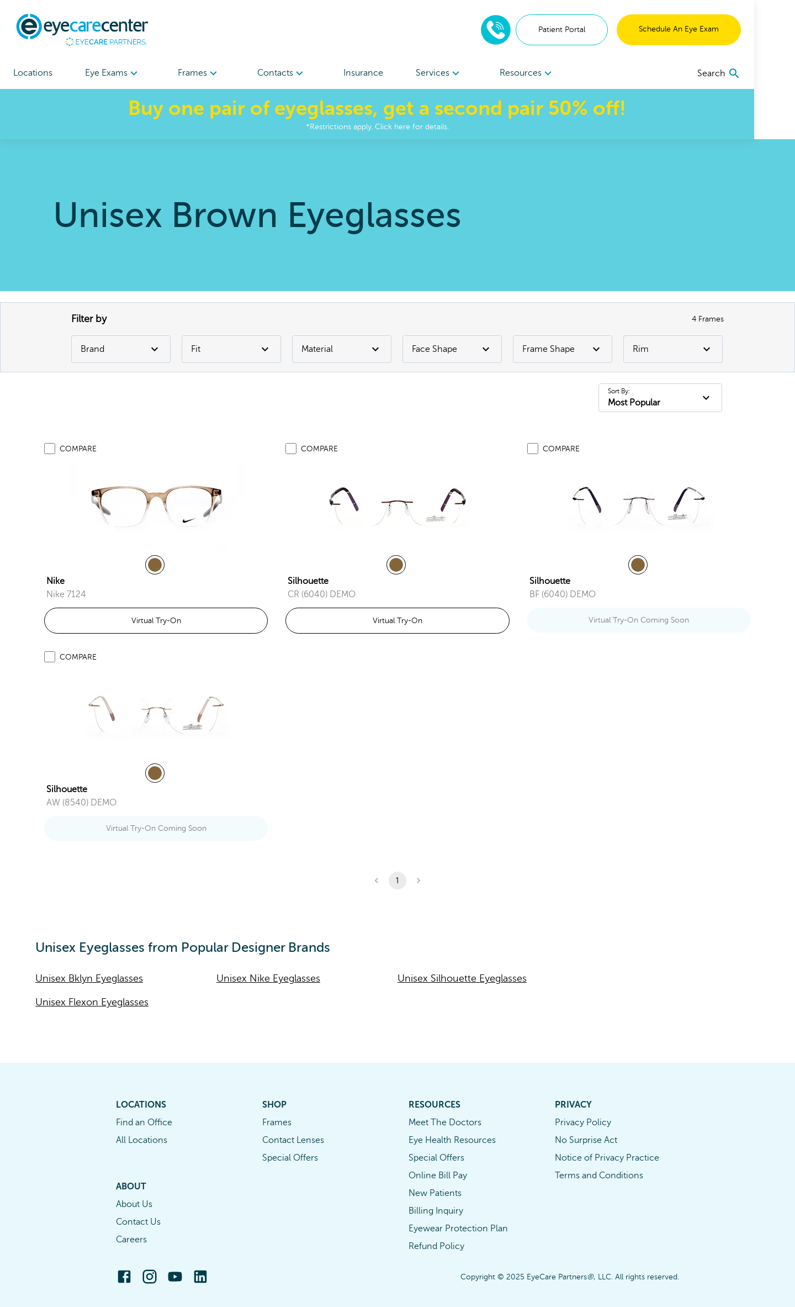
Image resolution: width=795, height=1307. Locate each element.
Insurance (384, 73)
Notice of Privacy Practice (607, 1158)
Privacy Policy (583, 1122)
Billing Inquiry (436, 1211)
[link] (156, 506)
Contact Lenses (293, 1140)
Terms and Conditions (599, 1175)
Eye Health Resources (452, 1140)
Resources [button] (557, 73)
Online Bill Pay (438, 1175)
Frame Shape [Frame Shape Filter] (562, 349)
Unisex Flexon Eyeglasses (92, 1002)
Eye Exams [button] (118, 73)
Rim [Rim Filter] (673, 349)
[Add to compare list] (49, 448)
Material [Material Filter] (341, 349)
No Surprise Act (586, 1140)
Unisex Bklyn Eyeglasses (89, 978)
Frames (277, 1122)
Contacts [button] (296, 73)
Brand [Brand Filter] (121, 349)
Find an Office (144, 1122)
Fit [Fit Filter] (231, 349)
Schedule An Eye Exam (720, 29)
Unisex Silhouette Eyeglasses (462, 978)
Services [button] (464, 73)
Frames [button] (209, 73)
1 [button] (397, 880)
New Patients (435, 1193)
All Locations (141, 1140)
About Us (134, 1204)
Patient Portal (602, 29)
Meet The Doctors (445, 1122)
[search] (760, 73)
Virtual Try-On (156, 620)
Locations (32, 73)
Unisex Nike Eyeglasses (268, 978)
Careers (131, 1240)
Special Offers (290, 1158)
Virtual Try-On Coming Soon (639, 620)
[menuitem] (118, 73)
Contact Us (138, 1222)
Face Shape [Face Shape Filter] (452, 349)
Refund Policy (436, 1246)
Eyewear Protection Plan (458, 1229)
